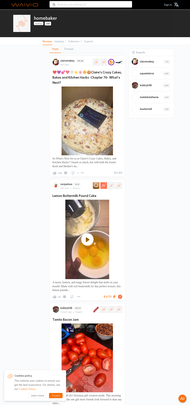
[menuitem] (167, 4)
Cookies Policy (27, 389)
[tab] (55, 49)
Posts (55, 49)
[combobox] (91, 3)
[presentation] (21, 23)
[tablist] (87, 49)
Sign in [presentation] (168, 5)
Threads (69, 49)
